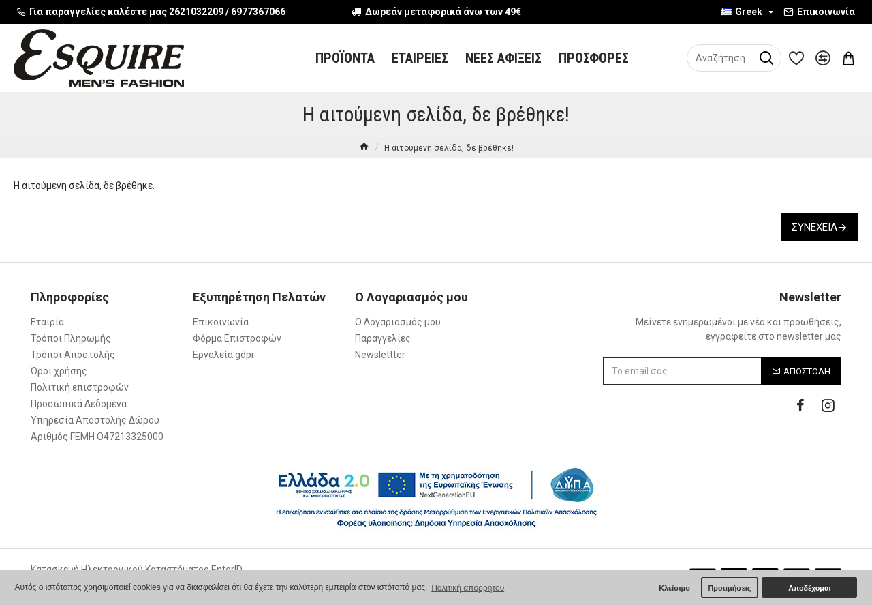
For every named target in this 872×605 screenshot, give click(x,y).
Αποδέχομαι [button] (809, 588)
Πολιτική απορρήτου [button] (467, 588)
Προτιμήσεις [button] (729, 588)
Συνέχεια (814, 227)
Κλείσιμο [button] (674, 588)
